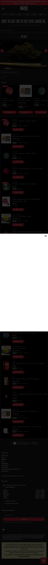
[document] (24, 282)
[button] (45, 236)
